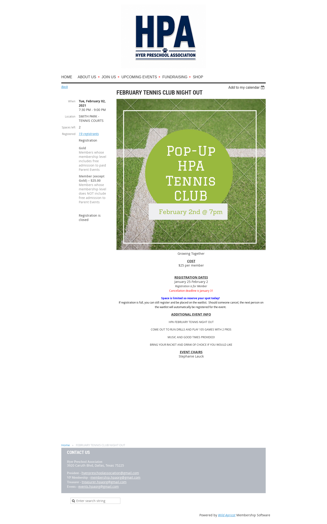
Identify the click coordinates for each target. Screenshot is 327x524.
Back (64, 87)
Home (65, 445)
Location (70, 116)
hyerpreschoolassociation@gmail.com (110, 473)
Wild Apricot (226, 515)
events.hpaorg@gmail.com (98, 486)
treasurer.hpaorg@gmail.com (104, 482)
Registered (68, 134)
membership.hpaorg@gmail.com (115, 477)
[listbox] (247, 87)
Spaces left (68, 127)
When (71, 101)
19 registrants (89, 134)
